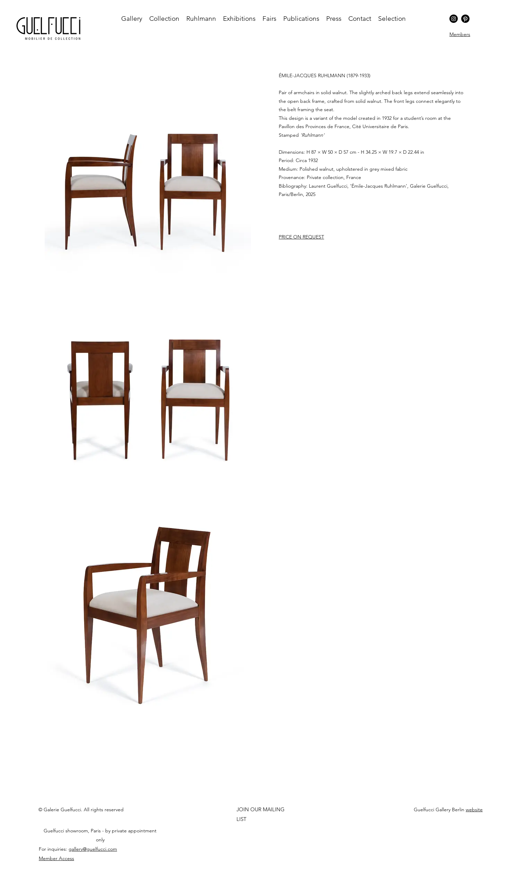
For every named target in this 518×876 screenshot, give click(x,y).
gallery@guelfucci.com (93, 849)
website (474, 809)
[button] (459, 34)
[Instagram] (453, 19)
